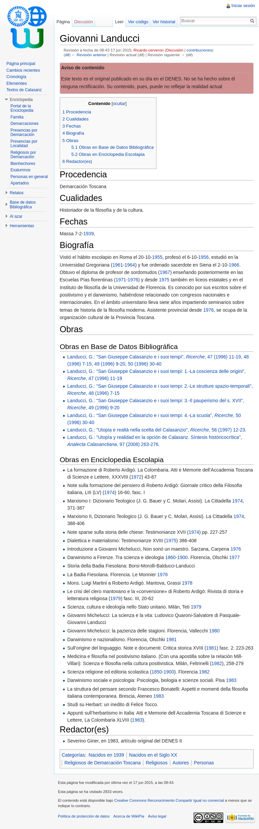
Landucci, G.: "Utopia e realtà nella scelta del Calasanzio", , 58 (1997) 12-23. (156, 430)
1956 (203, 257)
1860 (170, 557)
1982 (216, 663)
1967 (165, 272)
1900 (182, 557)
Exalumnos (20, 170)
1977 (234, 557)
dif (67, 55)
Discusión (174, 50)
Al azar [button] (16, 216)
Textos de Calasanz (24, 90)
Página (63, 21)
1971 (121, 279)
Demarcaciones (24, 123)
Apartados (19, 183)
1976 (133, 279)
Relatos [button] (17, 193)
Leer (119, 21)
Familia (17, 117)
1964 (129, 265)
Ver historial (164, 21)
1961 (117, 265)
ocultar (119, 103)
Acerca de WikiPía (128, 816)
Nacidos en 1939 (106, 755)
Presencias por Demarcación (23, 132)
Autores (181, 762)
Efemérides (16, 83)
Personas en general (29, 176)
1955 (157, 257)
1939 (88, 233)
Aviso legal (157, 816)
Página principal (20, 63)
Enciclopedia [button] (21, 99)
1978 (187, 583)
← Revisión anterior (88, 55)
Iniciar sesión (243, 5)
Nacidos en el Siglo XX (153, 755)
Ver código (138, 21)
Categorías (73, 755)
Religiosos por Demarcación (23, 155)
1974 (109, 492)
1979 (115, 598)
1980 (214, 630)
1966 (234, 265)
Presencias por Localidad (23, 143)
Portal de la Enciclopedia (21, 108)
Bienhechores (22, 163)
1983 (231, 680)
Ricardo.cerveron (149, 50)
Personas (204, 762)
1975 (164, 279)
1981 (171, 639)
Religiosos (157, 762)
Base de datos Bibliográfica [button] (23, 204)
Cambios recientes (23, 70)
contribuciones (199, 50)
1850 (156, 672)
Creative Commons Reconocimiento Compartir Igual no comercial (169, 800)
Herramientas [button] (22, 225)
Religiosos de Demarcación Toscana (102, 762)
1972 (136, 477)
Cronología (16, 76)
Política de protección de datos (84, 816)
